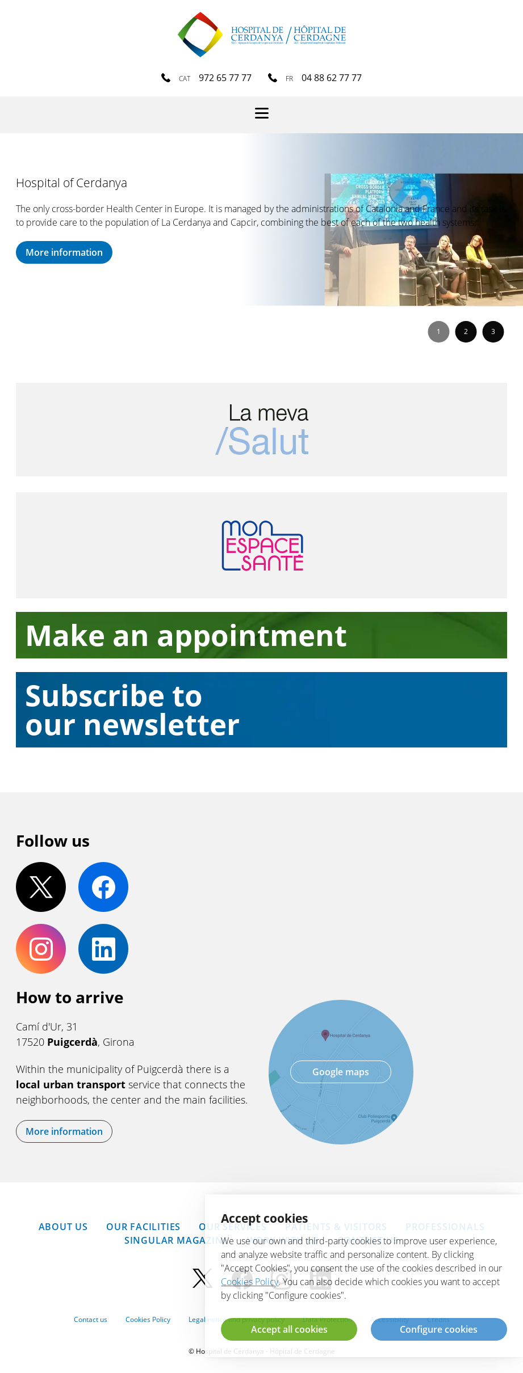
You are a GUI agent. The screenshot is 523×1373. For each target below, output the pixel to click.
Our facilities (143, 1226)
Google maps (340, 1072)
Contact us (90, 1319)
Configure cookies (439, 1329)
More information (64, 252)
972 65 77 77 (225, 77)
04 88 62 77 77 (332, 77)
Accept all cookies (289, 1329)
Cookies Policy (147, 1319)
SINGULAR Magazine (176, 1240)
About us (63, 1226)
